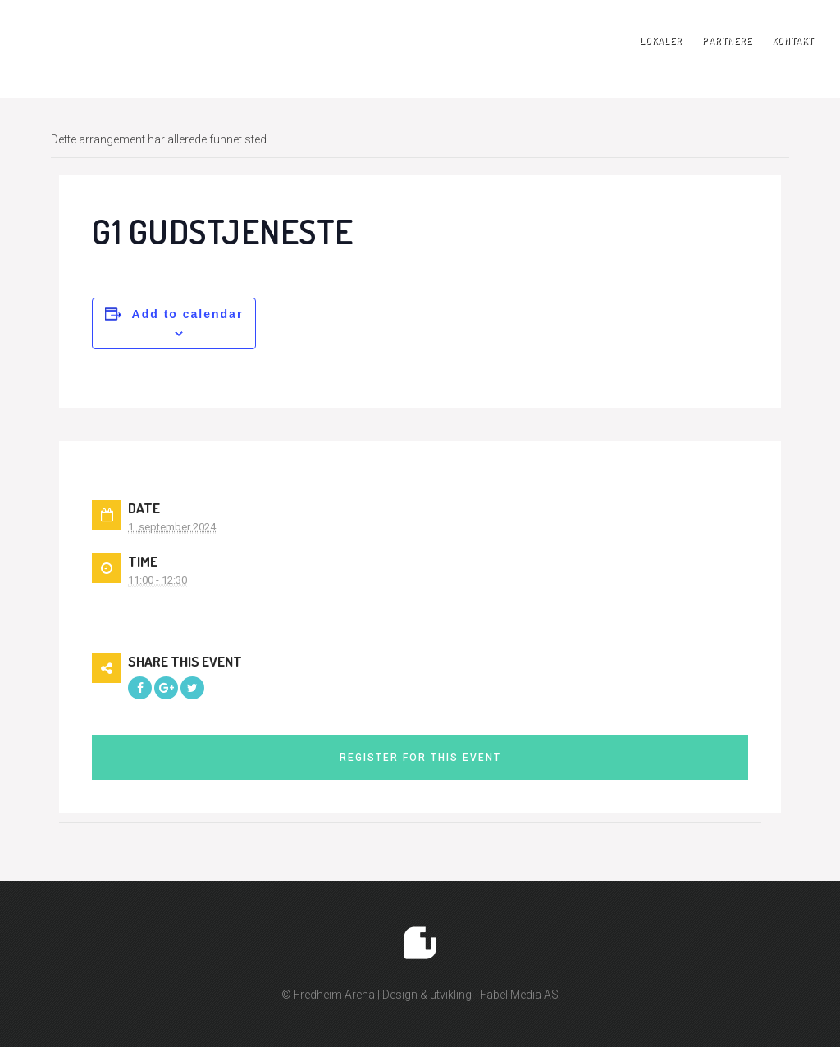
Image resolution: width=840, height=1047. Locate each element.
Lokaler (661, 40)
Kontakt (793, 40)
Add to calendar (188, 314)
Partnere (727, 40)
